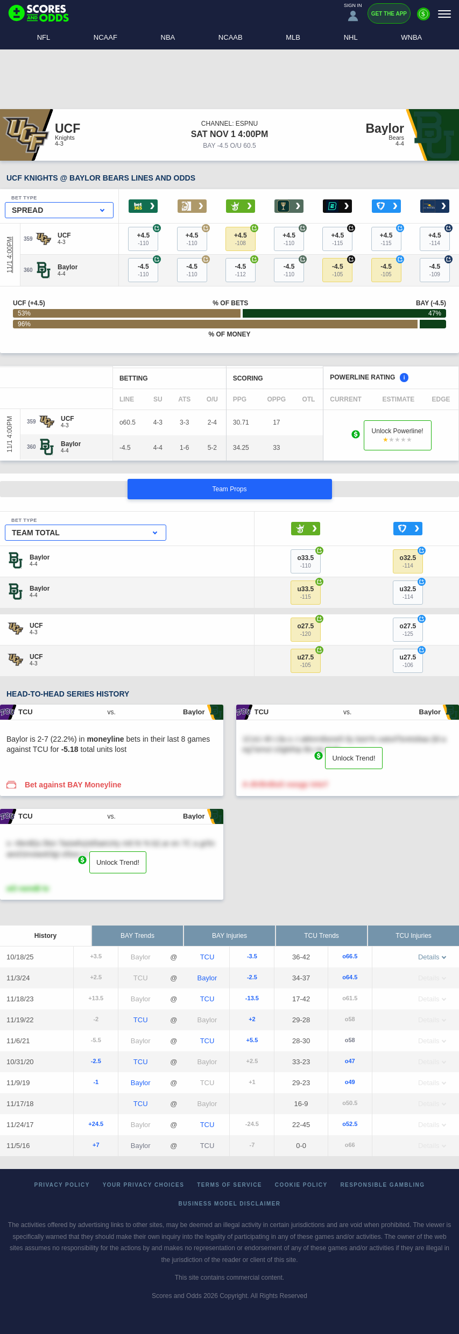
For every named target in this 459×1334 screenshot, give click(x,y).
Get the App (389, 14)
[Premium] (423, 18)
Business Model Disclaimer (230, 1204)
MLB (293, 37)
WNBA (411, 37)
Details (432, 957)
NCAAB (230, 37)
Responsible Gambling (383, 1185)
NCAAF (105, 37)
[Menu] (444, 13)
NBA (168, 37)
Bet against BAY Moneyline (73, 784)
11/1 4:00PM (9, 254)
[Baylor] (67, 267)
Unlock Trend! (353, 758)
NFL (44, 37)
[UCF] (64, 235)
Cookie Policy (301, 1185)
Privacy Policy (62, 1185)
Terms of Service (229, 1185)
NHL (351, 37)
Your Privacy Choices (144, 1185)
